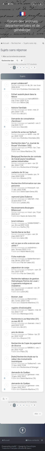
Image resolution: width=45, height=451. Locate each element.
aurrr (29, 163)
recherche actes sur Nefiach (23, 132)
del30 (30, 134)
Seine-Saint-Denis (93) (29, 192)
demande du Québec (20, 372)
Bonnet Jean (17, 297)
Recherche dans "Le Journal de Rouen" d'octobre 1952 (25, 144)
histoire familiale (18, 107)
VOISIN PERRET (33, 223)
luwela (30, 174)
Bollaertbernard (33, 259)
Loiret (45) (24, 292)
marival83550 (33, 99)
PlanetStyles (31, 446)
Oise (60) (24, 127)
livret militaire (17, 221)
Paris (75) (24, 351)
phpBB (13, 446)
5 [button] (26, 67)
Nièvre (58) (25, 103)
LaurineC (31, 123)
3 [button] (20, 67)
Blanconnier (32, 299)
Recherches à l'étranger (30, 167)
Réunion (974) (26, 178)
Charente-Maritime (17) (30, 303)
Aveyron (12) (25, 338)
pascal (30, 288)
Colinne (30, 334)
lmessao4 (31, 188)
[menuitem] (10, 4)
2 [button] (17, 67)
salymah (31, 199)
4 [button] (23, 67)
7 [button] (31, 67)
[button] (10, 67)
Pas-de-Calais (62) (28, 262)
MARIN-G (31, 348)
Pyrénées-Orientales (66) (30, 89)
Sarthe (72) (25, 227)
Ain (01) (24, 114)
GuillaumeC (32, 363)
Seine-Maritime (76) (28, 151)
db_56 (30, 85)
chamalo (31, 323)
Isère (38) (24, 238)
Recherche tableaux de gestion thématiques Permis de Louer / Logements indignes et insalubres (25, 282)
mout (30, 212)
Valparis (31, 310)
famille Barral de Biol (20, 232)
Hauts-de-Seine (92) (28, 216)
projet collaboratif (19, 83)
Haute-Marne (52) (27, 251)
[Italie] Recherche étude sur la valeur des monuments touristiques (24, 359)
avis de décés (17, 332)
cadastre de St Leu (19, 172)
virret (30, 110)
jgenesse (31, 374)
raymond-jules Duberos (21, 197)
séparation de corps (20, 267)
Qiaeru (28, 448)
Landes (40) (25, 203)
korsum (30, 270)
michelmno (32, 248)
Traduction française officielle (13, 448)
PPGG (30, 148)
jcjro (29, 234)
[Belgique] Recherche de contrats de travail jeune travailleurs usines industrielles (26, 158)
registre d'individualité (21, 308)
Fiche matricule (18, 256)
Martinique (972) (27, 314)
